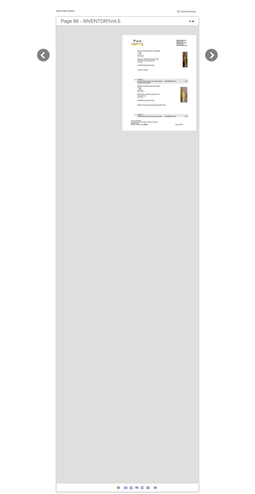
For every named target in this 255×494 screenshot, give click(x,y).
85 (131, 487)
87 (142, 487)
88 (148, 487)
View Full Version (188, 12)
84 (125, 487)
